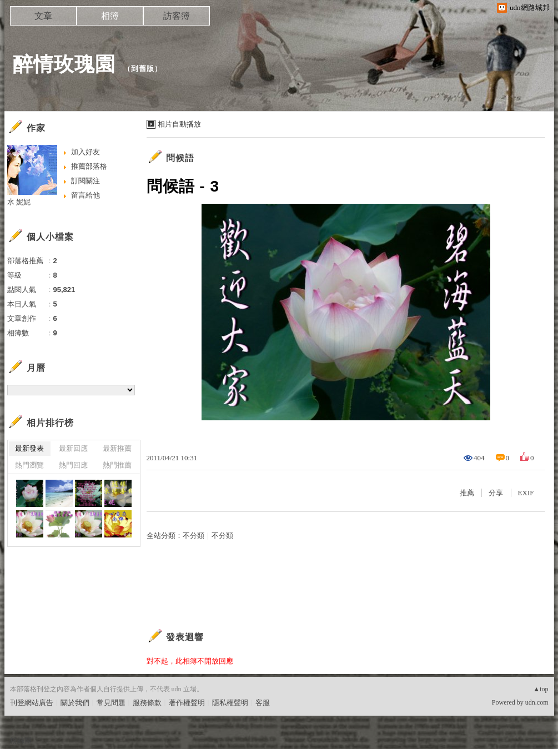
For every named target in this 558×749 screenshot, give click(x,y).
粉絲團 (21, 740)
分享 (496, 493)
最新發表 (29, 448)
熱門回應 (73, 465)
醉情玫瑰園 (64, 64)
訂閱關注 (85, 181)
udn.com (537, 702)
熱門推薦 (117, 465)
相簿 (110, 16)
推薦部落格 (89, 166)
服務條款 (147, 702)
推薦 (467, 493)
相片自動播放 (179, 124)
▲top (540, 689)
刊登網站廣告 (31, 702)
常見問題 (111, 702)
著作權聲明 (187, 702)
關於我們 (75, 702)
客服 (262, 702)
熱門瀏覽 (29, 465)
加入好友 (85, 152)
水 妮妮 (19, 202)
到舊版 (142, 68)
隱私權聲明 (230, 702)
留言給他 (85, 195)
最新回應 (73, 448)
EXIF (526, 493)
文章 (43, 16)
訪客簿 (176, 16)
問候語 (180, 158)
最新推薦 (117, 448)
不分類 (193, 535)
